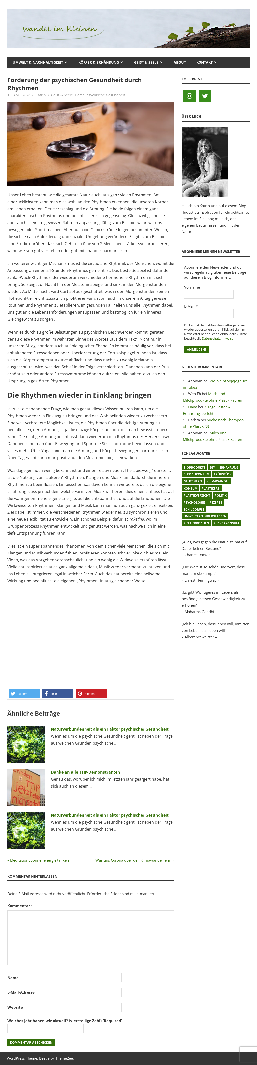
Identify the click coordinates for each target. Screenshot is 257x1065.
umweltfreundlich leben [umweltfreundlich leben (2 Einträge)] (205, 516)
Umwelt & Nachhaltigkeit (38, 62)
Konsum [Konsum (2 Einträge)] (190, 488)
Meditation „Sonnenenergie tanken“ (40, 860)
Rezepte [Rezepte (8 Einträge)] (215, 502)
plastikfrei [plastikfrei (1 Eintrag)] (211, 488)
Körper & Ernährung (98, 62)
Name (13, 977)
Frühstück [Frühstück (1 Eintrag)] (223, 474)
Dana (192, 406)
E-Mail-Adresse (21, 992)
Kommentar (20, 905)
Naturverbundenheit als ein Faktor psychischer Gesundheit (110, 729)
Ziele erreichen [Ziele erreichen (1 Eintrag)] (196, 523)
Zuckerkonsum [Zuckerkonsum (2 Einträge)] (226, 523)
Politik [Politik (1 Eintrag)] (221, 495)
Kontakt (204, 62)
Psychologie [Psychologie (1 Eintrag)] (194, 502)
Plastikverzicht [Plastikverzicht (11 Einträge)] (197, 495)
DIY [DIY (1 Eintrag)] (212, 467)
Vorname (192, 287)
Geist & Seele (146, 62)
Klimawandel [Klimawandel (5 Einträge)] (218, 481)
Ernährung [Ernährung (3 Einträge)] (229, 467)
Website (15, 1007)
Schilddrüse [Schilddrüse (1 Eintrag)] (194, 509)
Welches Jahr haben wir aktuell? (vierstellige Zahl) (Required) (64, 1020)
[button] (24, 693)
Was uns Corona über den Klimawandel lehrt (133, 860)
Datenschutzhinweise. (218, 338)
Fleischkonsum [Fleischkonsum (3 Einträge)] (196, 474)
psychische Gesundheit (105, 95)
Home (80, 95)
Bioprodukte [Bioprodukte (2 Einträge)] (194, 467)
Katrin (41, 95)
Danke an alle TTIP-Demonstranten (85, 772)
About (180, 62)
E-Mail (191, 306)
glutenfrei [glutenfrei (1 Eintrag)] (193, 481)
